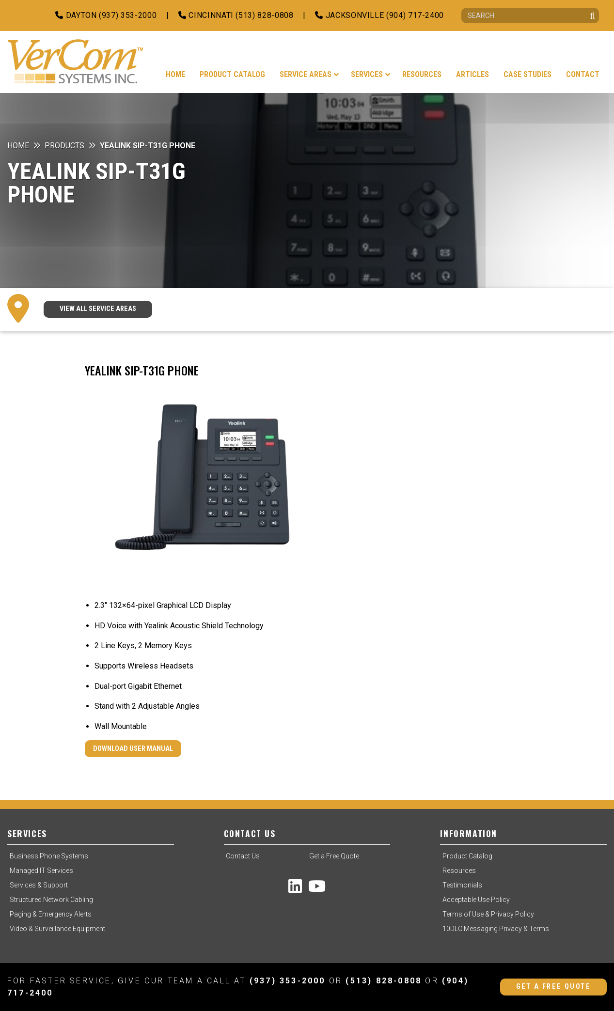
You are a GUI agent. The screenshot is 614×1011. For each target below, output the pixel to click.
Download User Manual (133, 749)
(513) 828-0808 (384, 980)
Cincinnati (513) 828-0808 (235, 15)
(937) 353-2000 (288, 980)
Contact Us (243, 856)
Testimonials (462, 885)
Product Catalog (467, 856)
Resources (459, 870)
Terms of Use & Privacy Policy (488, 914)
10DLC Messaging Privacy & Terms (495, 929)
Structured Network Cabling (51, 899)
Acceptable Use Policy (476, 899)
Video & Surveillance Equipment (57, 929)
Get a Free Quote (334, 856)
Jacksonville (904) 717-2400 (379, 15)
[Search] (530, 15)
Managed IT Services (41, 870)
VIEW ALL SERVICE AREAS (98, 309)
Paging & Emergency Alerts (51, 914)
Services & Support (39, 885)
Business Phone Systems (49, 856)
